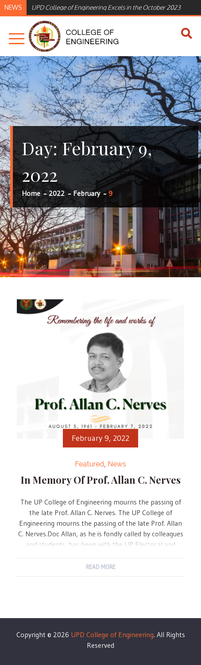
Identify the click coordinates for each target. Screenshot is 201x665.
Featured (89, 464)
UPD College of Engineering (112, 634)
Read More (101, 566)
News (117, 464)
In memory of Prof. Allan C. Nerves (101, 479)
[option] (112, 6)
